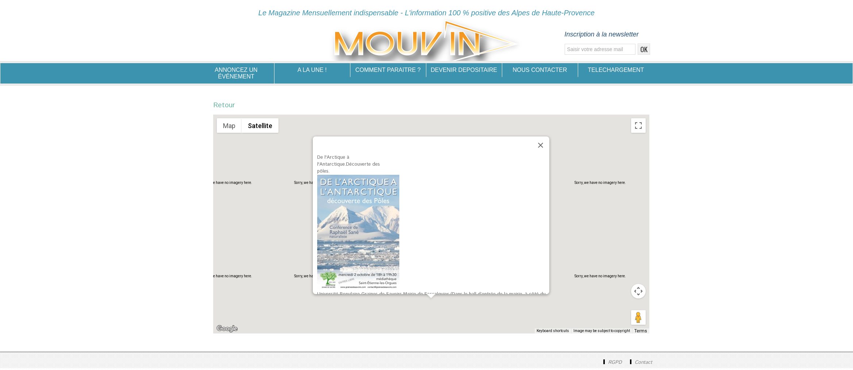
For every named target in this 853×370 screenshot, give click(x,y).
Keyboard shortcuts (555, 333)
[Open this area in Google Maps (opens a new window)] (227, 330)
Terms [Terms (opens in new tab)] (642, 333)
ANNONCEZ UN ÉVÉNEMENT (236, 73)
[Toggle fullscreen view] (638, 127)
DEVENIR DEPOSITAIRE (464, 70)
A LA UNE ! (312, 70)
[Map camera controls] (638, 293)
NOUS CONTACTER (539, 70)
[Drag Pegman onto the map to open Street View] (638, 319)
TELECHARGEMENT (616, 70)
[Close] (540, 147)
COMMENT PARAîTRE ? (388, 70)
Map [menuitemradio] (229, 127)
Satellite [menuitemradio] (260, 127)
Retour (225, 106)
